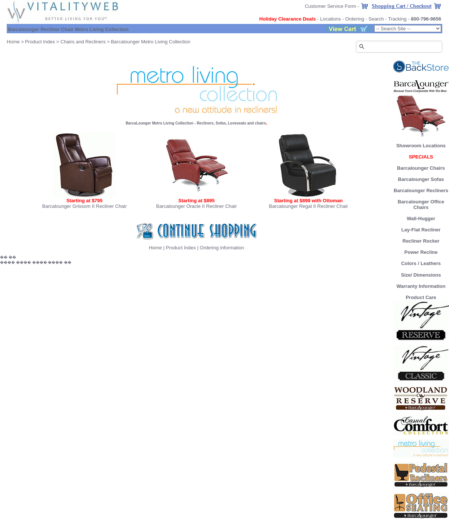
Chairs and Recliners (83, 41)
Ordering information (222, 247)
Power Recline (421, 252)
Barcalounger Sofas (421, 179)
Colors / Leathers (421, 263)
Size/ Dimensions (421, 275)
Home (13, 41)
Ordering (354, 19)
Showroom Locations (421, 145)
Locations (330, 19)
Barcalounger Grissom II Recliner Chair (84, 206)
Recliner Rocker (421, 241)
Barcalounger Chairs (421, 168)
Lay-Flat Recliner (421, 230)
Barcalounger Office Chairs (421, 204)
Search (376, 19)
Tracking (397, 19)
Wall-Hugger (421, 218)
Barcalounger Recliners (421, 190)
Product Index (40, 41)
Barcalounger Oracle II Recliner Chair (196, 206)
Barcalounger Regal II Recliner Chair (308, 206)
